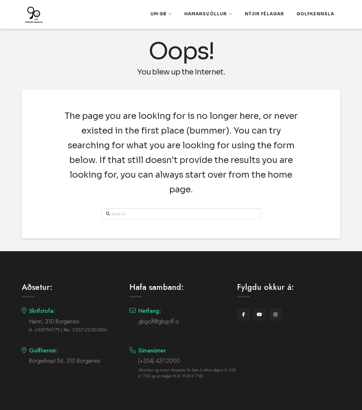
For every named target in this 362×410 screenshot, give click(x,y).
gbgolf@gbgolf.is (158, 321)
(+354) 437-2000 (159, 361)
